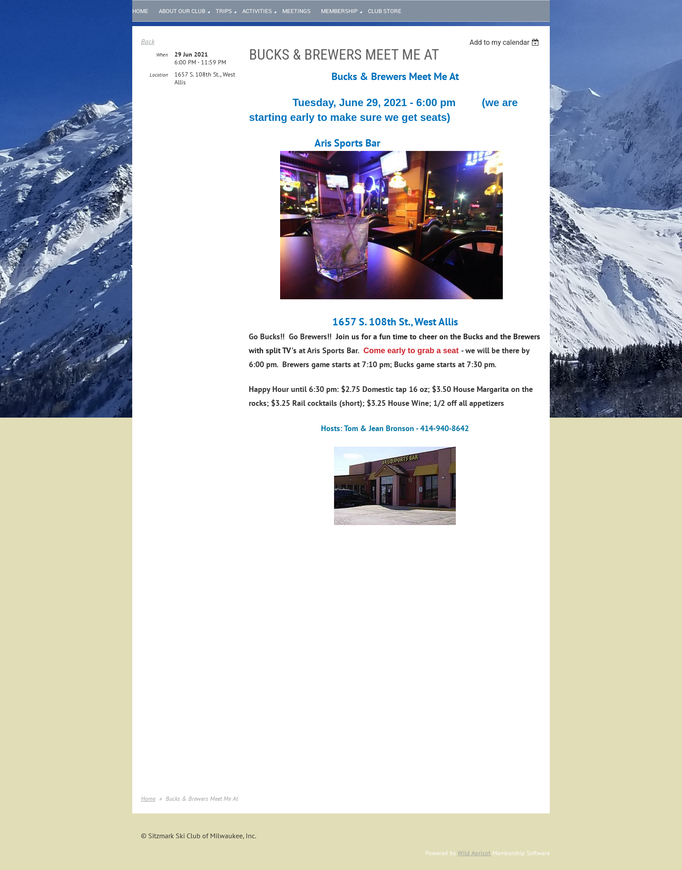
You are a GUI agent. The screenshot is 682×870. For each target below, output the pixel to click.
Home (148, 799)
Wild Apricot (474, 853)
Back (147, 41)
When (162, 54)
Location (159, 74)
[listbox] (505, 42)
